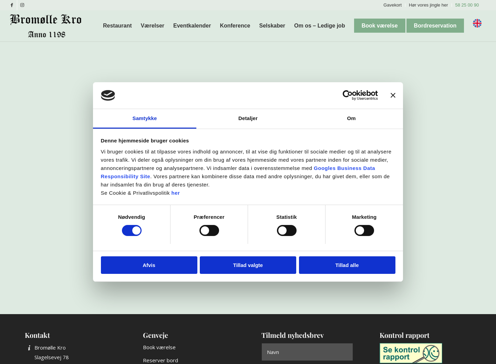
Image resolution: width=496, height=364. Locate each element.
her (176, 193)
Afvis (149, 265)
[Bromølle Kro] (48, 25)
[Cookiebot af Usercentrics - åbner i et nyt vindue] (348, 95)
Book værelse (159, 347)
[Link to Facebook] (12, 5)
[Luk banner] (393, 95)
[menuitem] (392, 5)
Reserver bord (160, 360)
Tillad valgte (248, 265)
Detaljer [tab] (248, 118)
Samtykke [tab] (145, 118)
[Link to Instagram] (22, 5)
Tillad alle (347, 265)
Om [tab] (351, 118)
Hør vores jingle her (428, 5)
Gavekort (392, 5)
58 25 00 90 (467, 5)
